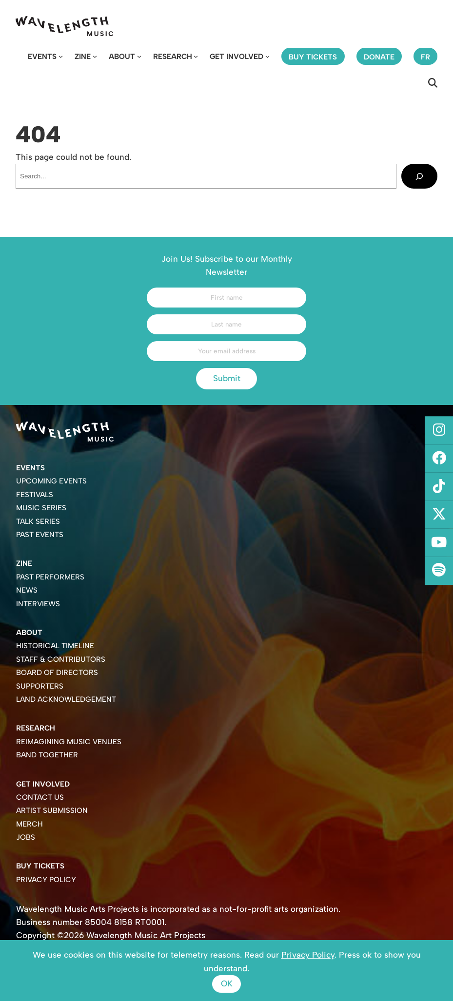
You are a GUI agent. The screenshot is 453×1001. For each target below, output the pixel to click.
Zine (83, 56)
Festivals (34, 494)
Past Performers (50, 577)
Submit (226, 378)
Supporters (39, 686)
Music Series (41, 507)
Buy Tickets (40, 866)
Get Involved (236, 56)
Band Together (47, 755)
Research (172, 56)
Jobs (25, 837)
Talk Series (38, 521)
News (27, 590)
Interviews (38, 603)
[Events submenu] (61, 56)
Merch (29, 824)
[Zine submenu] (95, 56)
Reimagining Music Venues (68, 741)
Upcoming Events (51, 481)
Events (42, 56)
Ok (227, 983)
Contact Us (40, 797)
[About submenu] (139, 56)
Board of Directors (57, 672)
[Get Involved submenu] (267, 56)
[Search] (419, 176)
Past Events (39, 534)
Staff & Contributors (60, 659)
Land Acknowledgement (66, 699)
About (122, 56)
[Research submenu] (196, 56)
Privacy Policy (46, 879)
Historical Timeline (55, 645)
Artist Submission (52, 810)
